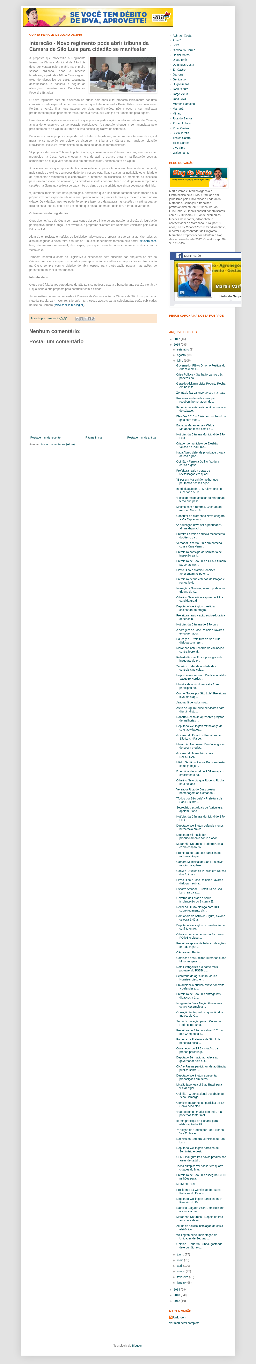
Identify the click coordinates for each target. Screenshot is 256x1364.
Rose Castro (181, 128)
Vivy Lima (179, 147)
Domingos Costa (183, 64)
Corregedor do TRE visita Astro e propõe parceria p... (197, 1050)
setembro (183, 349)
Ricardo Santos (182, 118)
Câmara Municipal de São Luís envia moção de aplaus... (199, 863)
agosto (181, 355)
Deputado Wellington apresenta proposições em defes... (196, 1077)
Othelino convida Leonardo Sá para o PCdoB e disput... (200, 936)
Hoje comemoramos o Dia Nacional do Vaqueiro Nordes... (201, 677)
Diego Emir (180, 59)
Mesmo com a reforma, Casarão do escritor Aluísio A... (198, 508)
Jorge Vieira (180, 94)
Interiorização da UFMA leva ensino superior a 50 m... (199, 490)
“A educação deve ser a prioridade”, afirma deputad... (199, 526)
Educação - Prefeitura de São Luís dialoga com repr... (198, 640)
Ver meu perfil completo (184, 1323)
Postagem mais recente (45, 437)
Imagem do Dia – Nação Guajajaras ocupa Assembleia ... (199, 1005)
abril (180, 1265)
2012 (177, 1300)
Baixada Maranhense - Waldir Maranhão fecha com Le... (195, 427)
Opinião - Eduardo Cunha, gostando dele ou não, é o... (199, 1245)
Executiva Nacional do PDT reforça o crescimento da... (199, 773)
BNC (176, 45)
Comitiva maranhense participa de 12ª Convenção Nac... (200, 1104)
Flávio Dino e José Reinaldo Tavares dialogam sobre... (199, 881)
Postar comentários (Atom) (58, 444)
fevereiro (183, 1277)
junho (181, 1254)
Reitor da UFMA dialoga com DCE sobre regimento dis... (198, 908)
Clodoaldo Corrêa (184, 50)
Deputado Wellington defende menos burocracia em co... (200, 827)
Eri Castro (179, 69)
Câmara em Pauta (188, 952)
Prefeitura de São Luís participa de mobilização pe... (198, 854)
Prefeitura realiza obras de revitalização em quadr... (193, 472)
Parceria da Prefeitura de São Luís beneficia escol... (198, 1041)
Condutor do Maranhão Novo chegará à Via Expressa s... (200, 517)
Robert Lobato (182, 123)
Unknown (179, 1317)
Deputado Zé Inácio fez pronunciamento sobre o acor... (197, 836)
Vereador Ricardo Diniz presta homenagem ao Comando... (195, 791)
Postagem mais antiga (141, 437)
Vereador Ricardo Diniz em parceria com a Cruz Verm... (199, 544)
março (181, 1271)
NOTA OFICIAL (186, 1184)
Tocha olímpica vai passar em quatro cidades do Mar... (199, 1167)
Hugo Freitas (181, 84)
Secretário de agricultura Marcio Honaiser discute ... (196, 977)
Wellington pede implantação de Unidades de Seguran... (196, 1236)
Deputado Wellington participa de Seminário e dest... (197, 1149)
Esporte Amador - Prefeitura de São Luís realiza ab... (199, 890)
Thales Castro (182, 138)
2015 (177, 344)
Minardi (177, 113)
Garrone (178, 74)
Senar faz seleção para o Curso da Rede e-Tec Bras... (198, 1023)
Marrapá (178, 108)
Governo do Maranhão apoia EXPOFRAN (194, 755)
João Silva (179, 99)
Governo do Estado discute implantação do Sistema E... (195, 899)
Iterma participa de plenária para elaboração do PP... (197, 1122)
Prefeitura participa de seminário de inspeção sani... (199, 553)
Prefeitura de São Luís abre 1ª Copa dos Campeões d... (199, 1032)
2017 (177, 339)
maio (180, 1260)
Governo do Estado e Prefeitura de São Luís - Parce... (198, 737)
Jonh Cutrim (180, 89)
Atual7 (177, 40)
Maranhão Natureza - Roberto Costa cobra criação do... (199, 845)
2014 (177, 1289)
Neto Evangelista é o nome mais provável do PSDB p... (197, 968)
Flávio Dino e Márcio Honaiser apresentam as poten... (195, 571)
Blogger (137, 1345)
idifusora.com (147, 241)
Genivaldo (179, 79)
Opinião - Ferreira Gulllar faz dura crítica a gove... (197, 463)
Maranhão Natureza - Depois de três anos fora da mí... (199, 1218)
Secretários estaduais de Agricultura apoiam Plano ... (199, 809)
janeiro (181, 1282)
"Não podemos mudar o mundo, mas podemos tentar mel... (199, 1113)
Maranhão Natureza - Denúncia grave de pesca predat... (200, 746)
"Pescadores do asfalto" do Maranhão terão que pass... (200, 499)
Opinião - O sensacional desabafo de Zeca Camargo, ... (200, 1095)
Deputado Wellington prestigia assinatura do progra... (195, 608)
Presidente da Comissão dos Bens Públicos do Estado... (198, 1191)
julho (180, 360)
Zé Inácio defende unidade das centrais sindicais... (196, 668)
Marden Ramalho (184, 103)
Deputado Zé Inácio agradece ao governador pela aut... (197, 1059)
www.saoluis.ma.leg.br (68, 305)
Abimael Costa (182, 35)
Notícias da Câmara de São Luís (197, 624)
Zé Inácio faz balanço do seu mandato (200, 392)
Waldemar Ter (181, 152)
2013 (177, 1295)
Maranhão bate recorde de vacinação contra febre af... (200, 649)
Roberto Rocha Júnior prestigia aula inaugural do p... (199, 659)
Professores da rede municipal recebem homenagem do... (195, 400)
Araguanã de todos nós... (192, 702)
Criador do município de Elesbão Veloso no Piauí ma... (197, 445)
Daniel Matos (181, 55)
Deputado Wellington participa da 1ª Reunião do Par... (199, 1200)
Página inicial (94, 437)
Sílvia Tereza (181, 133)
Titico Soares (181, 142)
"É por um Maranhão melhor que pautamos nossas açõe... (197, 481)
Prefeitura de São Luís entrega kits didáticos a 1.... (198, 995)
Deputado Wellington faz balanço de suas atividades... (199, 727)
